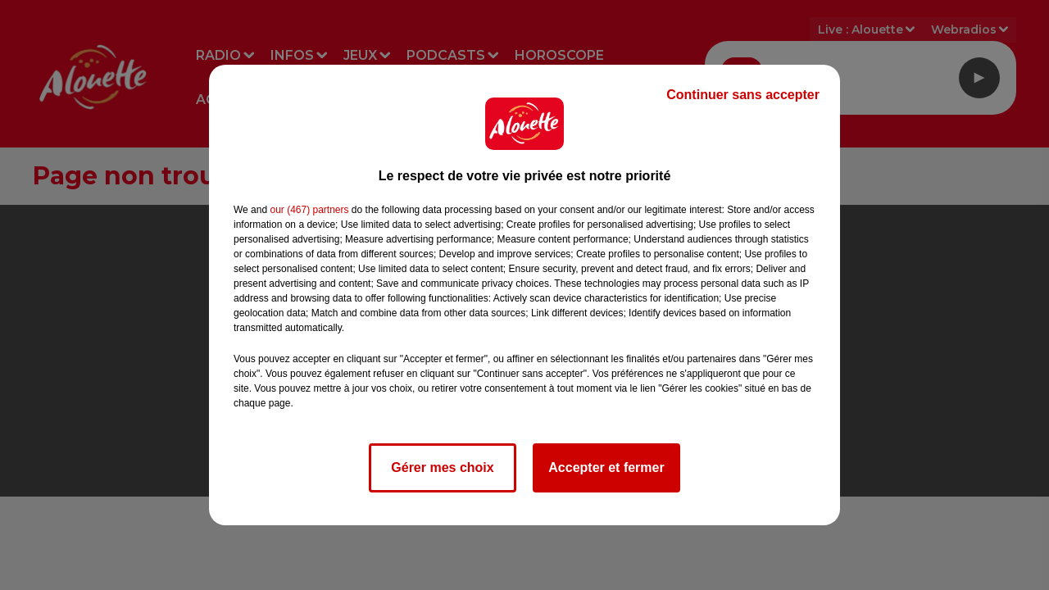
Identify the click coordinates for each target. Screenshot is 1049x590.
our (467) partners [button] (309, 210)
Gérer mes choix (442, 467)
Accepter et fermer (606, 467)
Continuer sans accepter (743, 95)
